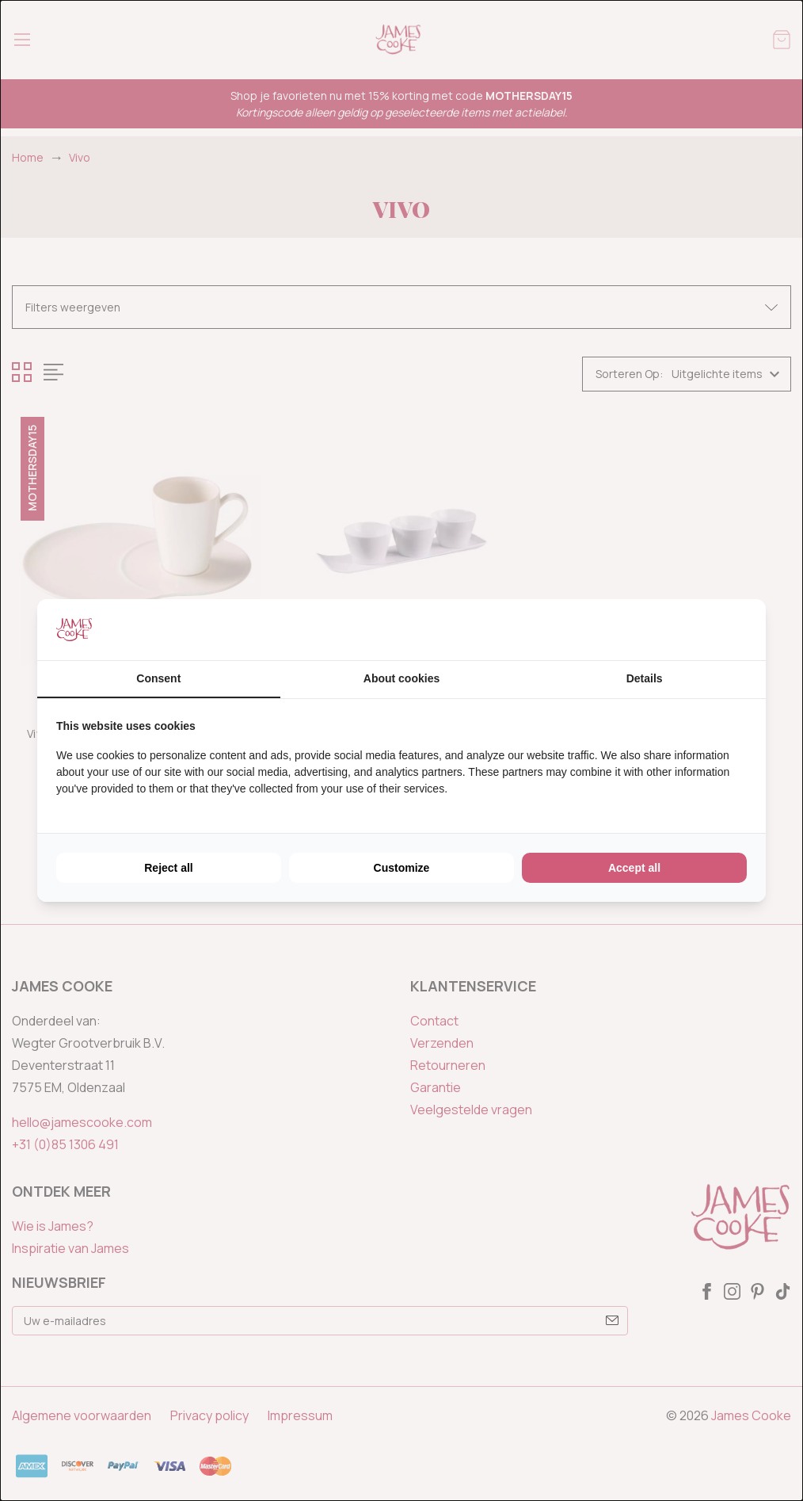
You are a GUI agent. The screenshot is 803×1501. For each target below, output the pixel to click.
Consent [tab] (158, 678)
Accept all (634, 867)
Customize (402, 867)
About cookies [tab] (401, 678)
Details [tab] (644, 678)
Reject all (168, 867)
